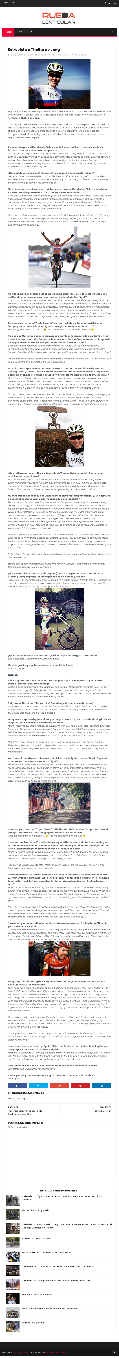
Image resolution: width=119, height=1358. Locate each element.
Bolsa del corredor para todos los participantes (49, 1310)
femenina (56, 57)
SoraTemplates (21, 1354)
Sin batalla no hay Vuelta (36, 1212)
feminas (66, 57)
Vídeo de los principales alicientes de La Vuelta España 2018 (56, 1282)
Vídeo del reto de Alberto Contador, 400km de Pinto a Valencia (58, 1268)
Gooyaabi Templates (56, 1354)
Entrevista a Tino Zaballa (36, 1240)
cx (39, 57)
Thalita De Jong (78, 57)
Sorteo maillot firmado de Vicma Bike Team (46, 1254)
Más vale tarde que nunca (37, 1296)
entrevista (46, 57)
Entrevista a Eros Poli (33, 1324)
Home (8, 33)
